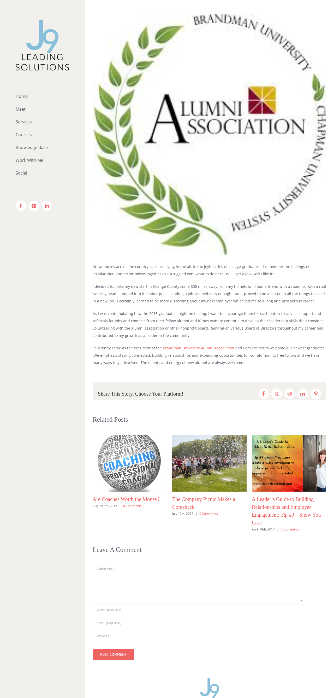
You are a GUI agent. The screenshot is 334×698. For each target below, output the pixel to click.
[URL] (198, 636)
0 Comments (132, 506)
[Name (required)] (198, 610)
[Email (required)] (198, 623)
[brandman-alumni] (209, 134)
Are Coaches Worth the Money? (126, 499)
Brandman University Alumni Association (198, 347)
